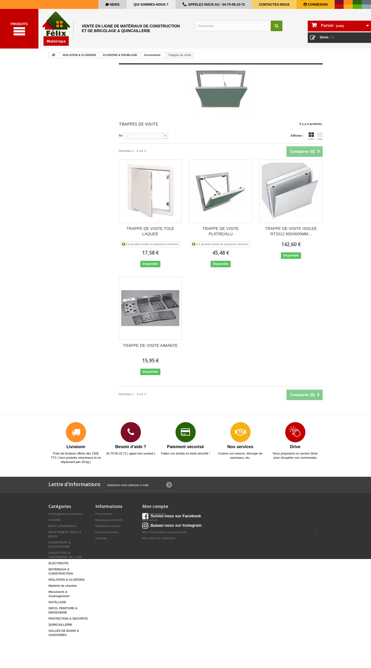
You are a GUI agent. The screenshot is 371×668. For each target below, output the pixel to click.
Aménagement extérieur (66, 517)
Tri (121, 139)
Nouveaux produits (109, 523)
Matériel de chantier (63, 589)
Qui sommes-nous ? (151, 4)
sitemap (101, 542)
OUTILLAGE (57, 605)
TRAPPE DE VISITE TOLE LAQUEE (150, 235)
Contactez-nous (274, 4)
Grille (311, 139)
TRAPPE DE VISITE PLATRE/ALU (220, 235)
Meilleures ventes (108, 529)
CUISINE (55, 523)
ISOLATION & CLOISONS (67, 583)
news (114, 4)
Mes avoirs (150, 523)
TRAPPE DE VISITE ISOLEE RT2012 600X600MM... (291, 235)
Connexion (317, 4)
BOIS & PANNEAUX (63, 529)
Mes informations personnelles (164, 535)
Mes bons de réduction (159, 542)
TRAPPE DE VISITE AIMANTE (150, 349)
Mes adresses (152, 529)
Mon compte (155, 510)
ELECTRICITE (58, 566)
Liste (320, 139)
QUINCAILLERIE (60, 628)
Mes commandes (154, 517)
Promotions (103, 517)
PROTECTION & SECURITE (68, 622)
